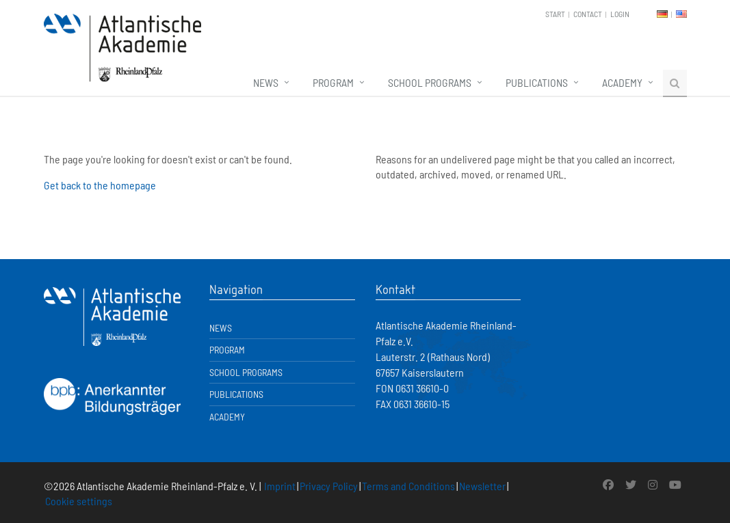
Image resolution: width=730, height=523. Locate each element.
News (265, 82)
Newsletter (482, 485)
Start (555, 13)
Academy (622, 82)
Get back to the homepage (100, 184)
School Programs (429, 82)
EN (681, 14)
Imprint (280, 485)
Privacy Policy (329, 485)
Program (333, 82)
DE (662, 14)
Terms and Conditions (408, 485)
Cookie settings (78, 500)
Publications (537, 82)
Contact (587, 13)
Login (619, 13)
